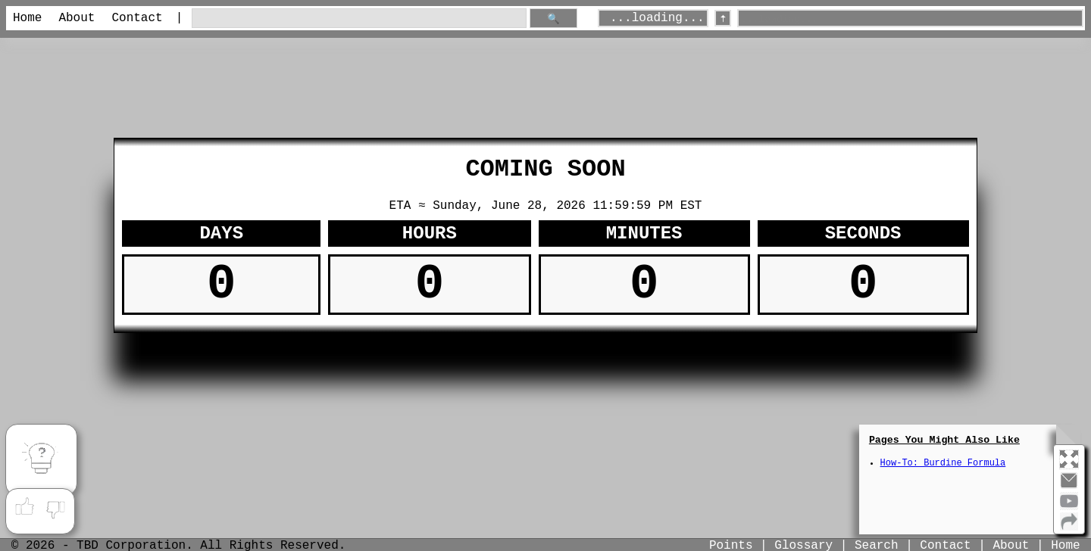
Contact (136, 18)
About (76, 18)
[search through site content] (359, 18)
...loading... (657, 18)
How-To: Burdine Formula (943, 463)
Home (27, 18)
